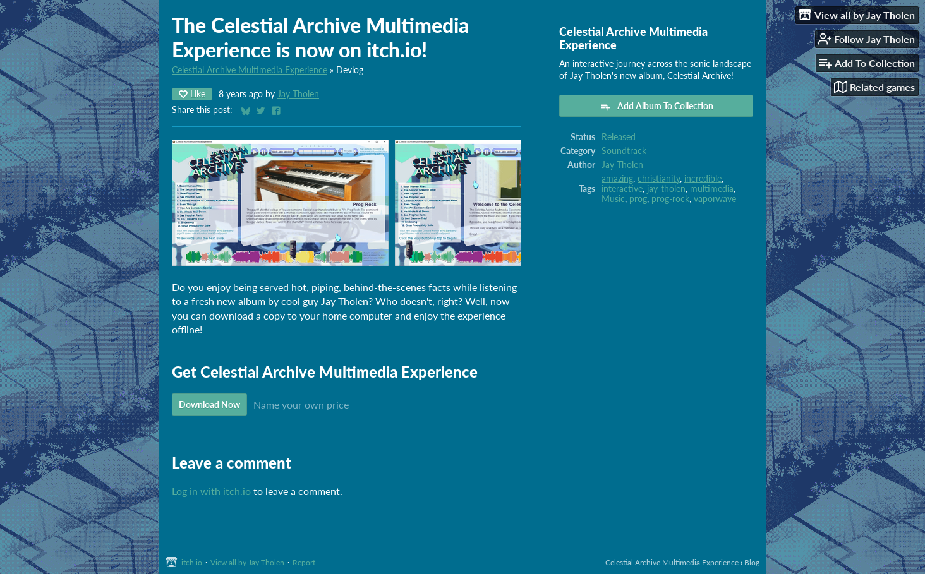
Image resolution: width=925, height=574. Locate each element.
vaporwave (715, 199)
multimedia (712, 189)
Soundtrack (624, 151)
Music (613, 199)
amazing (617, 179)
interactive (622, 189)
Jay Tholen (298, 94)
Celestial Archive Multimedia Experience (249, 70)
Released (619, 137)
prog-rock (670, 199)
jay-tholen (666, 189)
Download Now (209, 404)
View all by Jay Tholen (247, 562)
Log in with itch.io (211, 491)
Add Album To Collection (656, 106)
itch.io (191, 562)
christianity (659, 179)
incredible (703, 179)
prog (638, 199)
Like (192, 93)
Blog (751, 562)
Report (304, 562)
